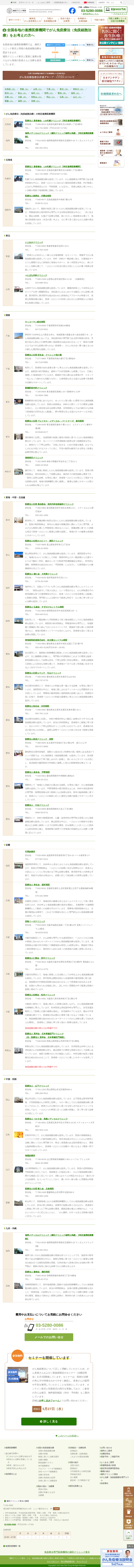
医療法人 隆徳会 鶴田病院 (37, 1272)
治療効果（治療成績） (79, 1454)
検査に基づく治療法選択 (48, 1457)
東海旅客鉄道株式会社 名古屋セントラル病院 (46, 640)
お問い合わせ (106, 1447)
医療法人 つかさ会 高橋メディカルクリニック (46, 1119)
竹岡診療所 (30, 851)
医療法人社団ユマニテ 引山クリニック (43, 673)
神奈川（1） (78, 89)
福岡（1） (22, 101)
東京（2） (64, 89)
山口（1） (77, 97)
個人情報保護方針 (68, 1561)
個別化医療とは (75, 1486)
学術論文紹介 (75, 1474)
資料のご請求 (106, 1450)
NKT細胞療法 (44, 1466)
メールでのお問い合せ (48, 1337)
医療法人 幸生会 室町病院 (37, 885)
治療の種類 (43, 1460)
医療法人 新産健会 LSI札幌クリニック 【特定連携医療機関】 (53, 120)
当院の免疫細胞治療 (45, 1447)
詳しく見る (49, 1421)
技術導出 (104, 1483)
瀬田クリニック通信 (109, 1474)
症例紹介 (74, 1451)
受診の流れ (43, 1489)
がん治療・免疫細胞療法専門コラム (114, 1479)
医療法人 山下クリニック (37, 1086)
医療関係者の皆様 (108, 1465)
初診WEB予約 (116, 9)
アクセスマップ (120, 14)
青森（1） (24, 89)
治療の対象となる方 (46, 1492)
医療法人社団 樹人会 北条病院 (39, 1188)
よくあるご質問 (107, 1462)
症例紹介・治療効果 (77, 1447)
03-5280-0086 (90, 11)
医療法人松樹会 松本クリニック (40, 995)
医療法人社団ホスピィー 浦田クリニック (44, 541)
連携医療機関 (10, 1447)
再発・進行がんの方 (15, 1465)
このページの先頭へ (67, 1436)
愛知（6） (62, 93)
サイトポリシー (53, 1561)
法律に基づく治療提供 (47, 1481)
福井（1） (35, 93)
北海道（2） (10, 89)
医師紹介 (74, 1468)
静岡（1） (49, 93)
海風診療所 (30, 1155)
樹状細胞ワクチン (45, 1463)
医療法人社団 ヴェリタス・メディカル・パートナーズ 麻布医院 (54, 421)
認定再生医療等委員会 (110, 1468)
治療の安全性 (44, 1475)
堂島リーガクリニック (35, 921)
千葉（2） (51, 89)
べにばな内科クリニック (36, 275)
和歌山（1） (36, 97)
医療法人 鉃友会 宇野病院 (37, 772)
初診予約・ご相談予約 (110, 1456)
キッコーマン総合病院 (35, 322)
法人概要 (74, 1477)
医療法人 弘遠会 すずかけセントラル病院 (44, 607)
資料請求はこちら (91, 14)
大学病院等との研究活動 (80, 1471)
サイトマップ (82, 1561)
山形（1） (37, 89)
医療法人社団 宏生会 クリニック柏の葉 (43, 355)
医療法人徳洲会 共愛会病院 (38, 196)
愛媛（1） (9, 101)
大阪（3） (22, 97)
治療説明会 (105, 1453)
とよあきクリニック (34, 242)
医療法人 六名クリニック (37, 805)
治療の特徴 (43, 1454)
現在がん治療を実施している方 (19, 1461)
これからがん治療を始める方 (19, 1456)
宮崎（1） (35, 101)
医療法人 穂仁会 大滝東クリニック (41, 574)
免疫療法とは (10, 1473)
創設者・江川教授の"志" (80, 1480)
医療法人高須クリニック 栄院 (39, 739)
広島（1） (64, 97)
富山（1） (22, 93)
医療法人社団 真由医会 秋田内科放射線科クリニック (49, 504)
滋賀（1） (75, 93)
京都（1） (9, 97)
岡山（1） (51, 97)
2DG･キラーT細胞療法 (47, 1471)
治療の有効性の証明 (46, 1477)
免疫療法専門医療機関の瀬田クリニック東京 (67, 1552)
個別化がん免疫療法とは (32, 19)
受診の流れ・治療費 (45, 1486)
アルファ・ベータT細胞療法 (50, 1469)
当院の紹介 (73, 1462)
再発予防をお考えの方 (16, 1468)
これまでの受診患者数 (79, 1457)
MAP (56, 1509)
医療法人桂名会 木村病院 (37, 706)
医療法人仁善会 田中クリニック (40, 958)
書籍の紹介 (105, 1471)
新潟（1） (9, 93)
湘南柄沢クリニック (34, 458)
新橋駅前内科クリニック (36, 388)
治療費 (41, 1495)
